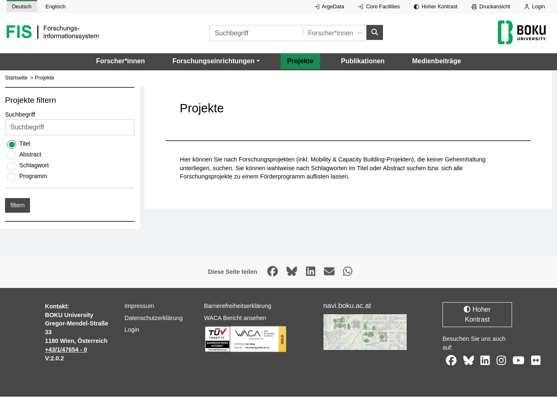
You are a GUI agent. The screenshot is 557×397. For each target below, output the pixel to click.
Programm (33, 176)
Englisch (55, 6)
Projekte (300, 61)
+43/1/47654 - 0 (66, 349)
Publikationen (363, 61)
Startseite (16, 77)
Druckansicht (491, 6)
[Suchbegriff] (256, 33)
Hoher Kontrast (436, 6)
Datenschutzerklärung (153, 318)
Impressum (139, 306)
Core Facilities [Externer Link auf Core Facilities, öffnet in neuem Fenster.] (379, 6)
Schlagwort (34, 165)
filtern (17, 205)
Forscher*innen (120, 61)
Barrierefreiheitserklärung (237, 306)
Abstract (30, 154)
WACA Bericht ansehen (235, 318)
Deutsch (22, 6)
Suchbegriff (20, 115)
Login (534, 6)
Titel (24, 144)
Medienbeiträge (436, 61)
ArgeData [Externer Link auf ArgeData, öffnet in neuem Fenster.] (329, 6)
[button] (216, 61)
